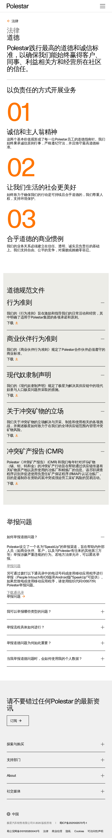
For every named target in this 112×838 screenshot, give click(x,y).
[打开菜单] (102, 6)
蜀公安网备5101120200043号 (23, 831)
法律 (45, 831)
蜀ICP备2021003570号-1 (73, 823)
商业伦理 (57, 831)
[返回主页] (18, 6)
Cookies (79, 831)
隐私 (68, 831)
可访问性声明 (95, 831)
